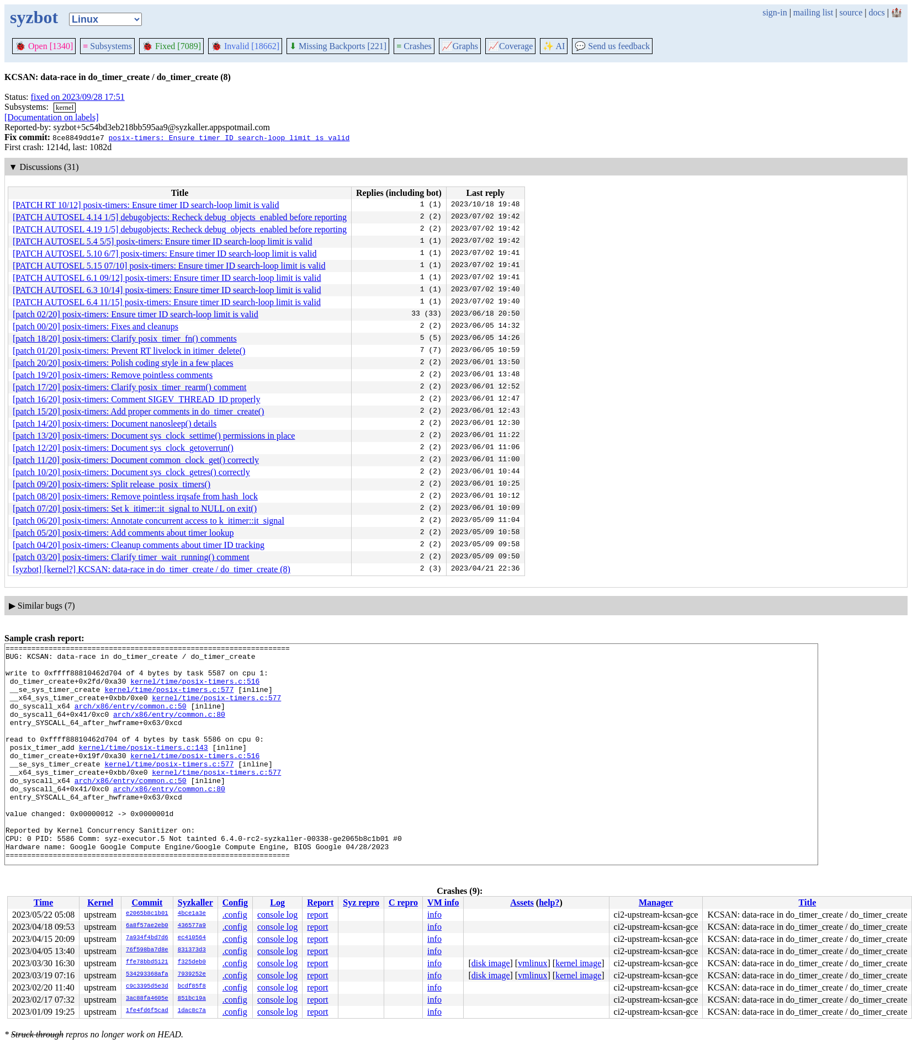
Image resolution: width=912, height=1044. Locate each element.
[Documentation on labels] (51, 117)
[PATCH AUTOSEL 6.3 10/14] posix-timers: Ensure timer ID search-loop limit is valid (167, 290)
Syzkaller (195, 902)
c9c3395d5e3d (147, 986)
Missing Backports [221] (337, 46)
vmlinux (532, 963)
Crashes (414, 46)
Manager (656, 902)
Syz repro (361, 902)
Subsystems (107, 46)
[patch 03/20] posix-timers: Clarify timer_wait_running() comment (131, 557)
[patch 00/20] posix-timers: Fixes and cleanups (95, 326)
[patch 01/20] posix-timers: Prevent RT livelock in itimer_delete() (129, 350)
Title (807, 902)
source (851, 12)
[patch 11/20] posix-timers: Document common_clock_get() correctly (136, 460)
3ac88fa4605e (147, 999)
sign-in (774, 12)
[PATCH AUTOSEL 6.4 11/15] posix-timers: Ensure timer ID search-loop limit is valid (167, 302)
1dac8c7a (192, 1011)
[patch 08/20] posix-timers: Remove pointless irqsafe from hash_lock (135, 496)
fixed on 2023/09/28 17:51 (78, 97)
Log (277, 902)
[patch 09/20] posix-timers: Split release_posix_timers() (111, 484)
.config (234, 914)
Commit (146, 902)
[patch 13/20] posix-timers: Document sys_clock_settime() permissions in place (154, 435)
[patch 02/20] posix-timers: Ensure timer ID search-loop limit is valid (135, 314)
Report (320, 902)
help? (549, 902)
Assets (522, 902)
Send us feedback (612, 46)
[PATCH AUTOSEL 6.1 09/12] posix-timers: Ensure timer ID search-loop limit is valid (167, 278)
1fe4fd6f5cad (147, 1011)
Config (235, 902)
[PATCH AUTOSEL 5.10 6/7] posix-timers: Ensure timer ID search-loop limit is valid (164, 253)
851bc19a (192, 999)
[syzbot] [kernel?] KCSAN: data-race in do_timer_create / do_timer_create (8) (151, 569)
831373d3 (192, 950)
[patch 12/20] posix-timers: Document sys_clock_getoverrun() (123, 447)
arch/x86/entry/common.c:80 (169, 729)
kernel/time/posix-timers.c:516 (194, 689)
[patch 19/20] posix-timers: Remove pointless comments (113, 375)
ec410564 (192, 938)
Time (43, 902)
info (434, 914)
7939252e (192, 974)
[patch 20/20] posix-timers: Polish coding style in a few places (123, 362)
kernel (64, 107)
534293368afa (147, 974)
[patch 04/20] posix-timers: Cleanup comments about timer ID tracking (138, 545)
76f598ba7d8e (147, 950)
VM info (443, 902)
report (317, 914)
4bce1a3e (192, 914)
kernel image (578, 963)
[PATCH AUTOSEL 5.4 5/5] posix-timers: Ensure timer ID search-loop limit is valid (162, 241)
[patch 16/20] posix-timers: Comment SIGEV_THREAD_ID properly (136, 399)
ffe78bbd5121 (147, 962)
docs (876, 12)
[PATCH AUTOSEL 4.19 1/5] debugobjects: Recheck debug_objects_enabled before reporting (180, 229)
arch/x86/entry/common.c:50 (131, 719)
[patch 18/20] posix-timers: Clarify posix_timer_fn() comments (125, 338)
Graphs (460, 46)
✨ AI (554, 46)
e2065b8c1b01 (147, 914)
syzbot (34, 17)
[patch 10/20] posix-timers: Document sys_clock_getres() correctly (131, 472)
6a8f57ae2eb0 (147, 926)
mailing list (813, 12)
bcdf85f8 (192, 986)
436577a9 (192, 926)
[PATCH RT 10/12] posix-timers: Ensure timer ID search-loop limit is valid (146, 205)
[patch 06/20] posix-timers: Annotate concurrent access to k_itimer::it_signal (148, 520)
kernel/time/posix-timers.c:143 (143, 769)
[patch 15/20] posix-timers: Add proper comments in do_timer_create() (138, 411)
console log (277, 914)
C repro (403, 902)
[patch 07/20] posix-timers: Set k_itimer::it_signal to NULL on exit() (135, 508)
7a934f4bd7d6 (147, 938)
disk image (490, 963)
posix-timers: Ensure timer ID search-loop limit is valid (228, 137)
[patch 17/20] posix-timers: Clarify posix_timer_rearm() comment (129, 387)
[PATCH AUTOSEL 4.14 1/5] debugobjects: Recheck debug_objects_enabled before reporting (180, 217)
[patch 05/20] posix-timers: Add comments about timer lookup (123, 532)
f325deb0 (192, 962)
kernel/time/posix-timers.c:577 (169, 699)
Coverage (510, 46)
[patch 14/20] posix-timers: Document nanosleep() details (114, 423)
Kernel (100, 902)
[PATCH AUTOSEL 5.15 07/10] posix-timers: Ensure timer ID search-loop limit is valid (169, 265)
